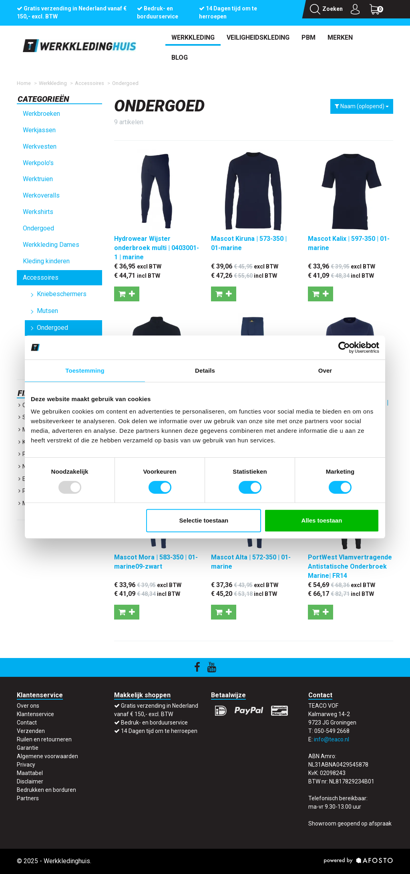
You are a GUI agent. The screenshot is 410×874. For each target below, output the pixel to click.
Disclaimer (30, 781)
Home (24, 83)
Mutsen (47, 311)
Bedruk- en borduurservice (154, 722)
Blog (179, 57)
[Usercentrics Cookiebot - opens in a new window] (344, 347)
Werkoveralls (41, 195)
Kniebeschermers (61, 294)
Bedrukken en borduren (46, 790)
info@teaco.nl (331, 739)
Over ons (28, 705)
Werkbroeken (41, 113)
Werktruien (38, 179)
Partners (28, 798)
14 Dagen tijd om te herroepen (159, 731)
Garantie (27, 748)
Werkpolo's (38, 163)
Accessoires (89, 83)
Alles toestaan (321, 520)
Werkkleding (193, 37)
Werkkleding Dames (51, 244)
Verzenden (31, 731)
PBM (308, 37)
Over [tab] (325, 370)
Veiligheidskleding (258, 37)
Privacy (26, 764)
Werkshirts (38, 212)
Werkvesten (39, 146)
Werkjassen (39, 130)
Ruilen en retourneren (44, 739)
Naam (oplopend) (362, 106)
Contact (27, 722)
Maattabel (30, 773)
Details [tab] (205, 370)
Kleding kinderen (46, 261)
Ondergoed (125, 83)
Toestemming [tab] (85, 370)
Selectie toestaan (204, 520)
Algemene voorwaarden (47, 756)
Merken (340, 37)
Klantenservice (35, 714)
